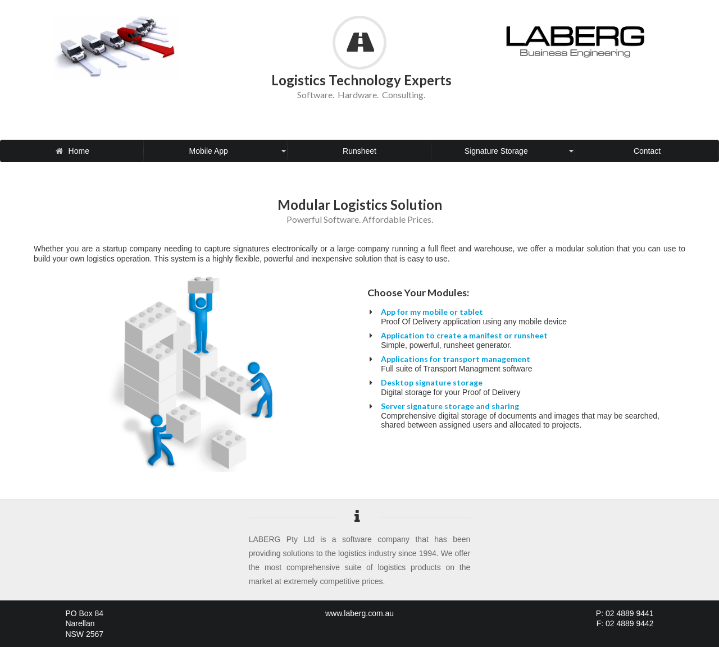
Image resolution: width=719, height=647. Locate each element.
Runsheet (359, 150)
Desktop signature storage (432, 382)
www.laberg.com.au (359, 613)
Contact (647, 150)
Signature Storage (519, 150)
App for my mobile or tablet (432, 311)
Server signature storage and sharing (450, 406)
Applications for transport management (455, 359)
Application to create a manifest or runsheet (464, 335)
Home (77, 150)
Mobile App (237, 150)
